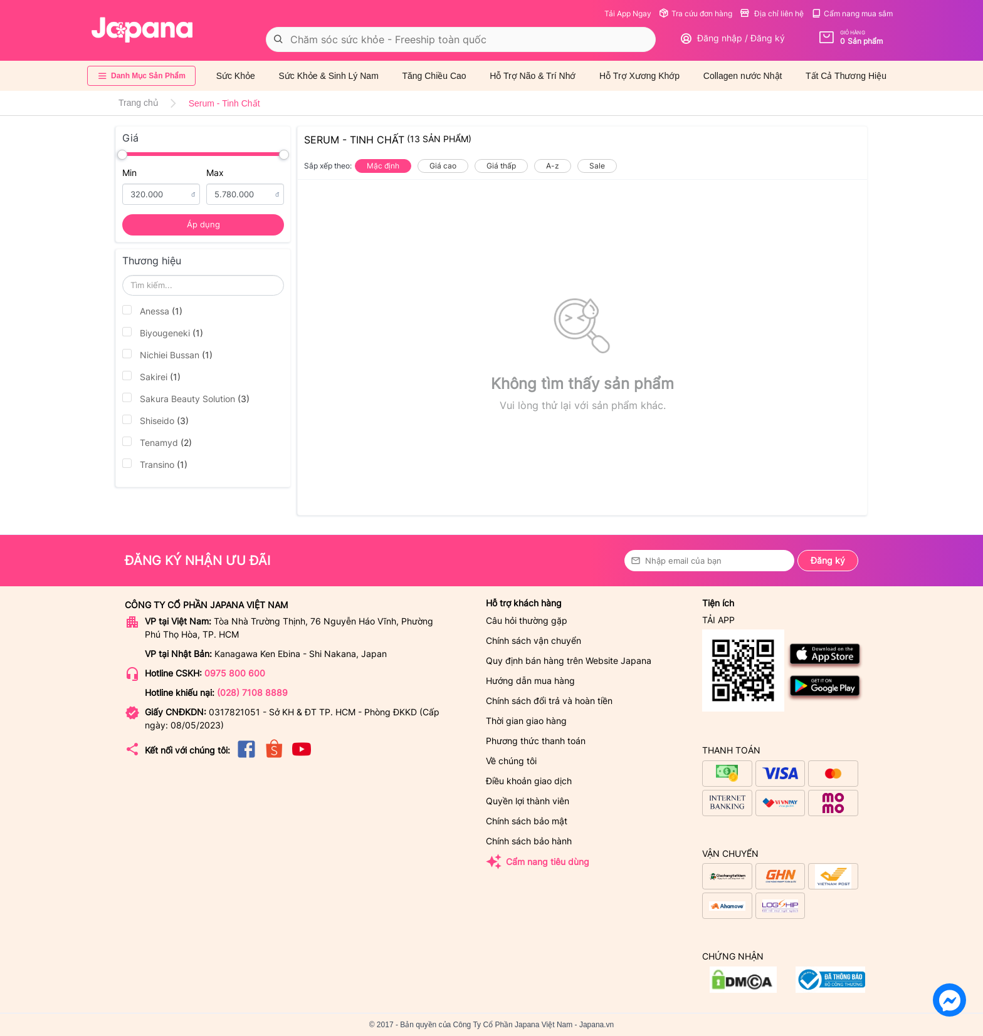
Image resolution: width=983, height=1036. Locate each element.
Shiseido (155, 420)
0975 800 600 (234, 673)
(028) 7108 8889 (252, 692)
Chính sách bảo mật (526, 821)
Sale (597, 165)
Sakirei (151, 376)
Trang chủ (138, 103)
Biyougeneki (162, 332)
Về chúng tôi (511, 760)
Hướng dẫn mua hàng (530, 680)
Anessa (152, 310)
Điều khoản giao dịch (529, 780)
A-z (552, 165)
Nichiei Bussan (167, 354)
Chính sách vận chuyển (533, 640)
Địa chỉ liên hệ (772, 13)
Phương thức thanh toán (536, 740)
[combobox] (461, 39)
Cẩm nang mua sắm (852, 13)
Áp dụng (203, 224)
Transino (154, 464)
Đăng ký (828, 560)
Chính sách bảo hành (529, 841)
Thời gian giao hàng (526, 720)
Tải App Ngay (627, 13)
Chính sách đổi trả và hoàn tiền (549, 700)
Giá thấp (501, 165)
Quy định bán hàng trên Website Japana (568, 660)
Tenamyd (157, 442)
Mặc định (383, 165)
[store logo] (142, 30)
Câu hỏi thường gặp (526, 620)
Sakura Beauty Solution (186, 398)
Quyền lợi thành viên (527, 800)
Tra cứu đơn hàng (695, 13)
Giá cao (442, 165)
